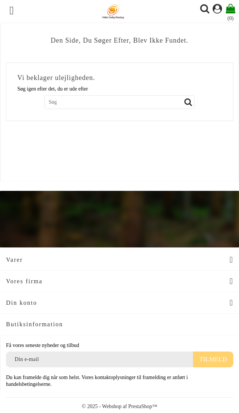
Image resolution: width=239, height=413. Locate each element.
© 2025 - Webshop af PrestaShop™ (119, 406)
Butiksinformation (34, 324)
